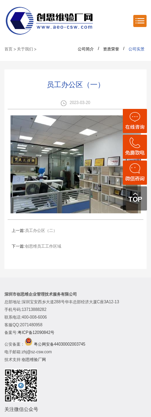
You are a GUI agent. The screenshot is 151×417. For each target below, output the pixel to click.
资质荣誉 (111, 49)
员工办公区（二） (41, 230)
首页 (8, 49)
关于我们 (25, 49)
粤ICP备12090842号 (36, 332)
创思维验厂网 (34, 359)
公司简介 (86, 49)
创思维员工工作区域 (43, 246)
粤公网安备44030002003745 (59, 344)
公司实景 (136, 49)
